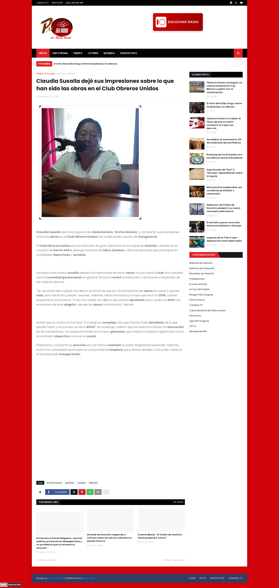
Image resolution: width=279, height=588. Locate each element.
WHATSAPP (57, 2)
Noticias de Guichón (200, 263)
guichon (70, 482)
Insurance (195, 315)
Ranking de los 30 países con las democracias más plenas (225, 156)
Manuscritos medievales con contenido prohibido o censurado (224, 190)
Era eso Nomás (198, 284)
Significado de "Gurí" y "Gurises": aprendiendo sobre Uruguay (225, 173)
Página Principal (45, 73)
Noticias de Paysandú (201, 268)
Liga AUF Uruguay (199, 321)
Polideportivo (197, 278)
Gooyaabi (88, 578)
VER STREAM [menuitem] (60, 53)
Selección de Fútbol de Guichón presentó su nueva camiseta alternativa (223, 208)
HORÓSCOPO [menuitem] (128, 53)
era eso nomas (66, 73)
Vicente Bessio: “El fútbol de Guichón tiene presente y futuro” (160, 536)
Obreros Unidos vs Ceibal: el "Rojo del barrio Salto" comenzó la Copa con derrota (224, 123)
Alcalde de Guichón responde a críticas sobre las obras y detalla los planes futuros (109, 538)
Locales (81, 482)
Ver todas (178, 501)
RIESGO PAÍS (217, 578)
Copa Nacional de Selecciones (207, 310)
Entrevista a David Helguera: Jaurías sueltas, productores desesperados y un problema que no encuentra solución (59, 543)
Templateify (56, 578)
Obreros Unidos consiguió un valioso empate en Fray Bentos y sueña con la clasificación (224, 87)
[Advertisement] (178, 39)
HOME (192, 578)
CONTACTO (42, 2)
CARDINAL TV (235, 578)
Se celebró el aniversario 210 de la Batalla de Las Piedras (224, 141)
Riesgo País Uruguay (201, 294)
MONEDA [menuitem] (109, 53)
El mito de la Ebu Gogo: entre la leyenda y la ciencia (85, 63)
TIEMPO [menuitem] (78, 53)
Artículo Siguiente (173, 560)
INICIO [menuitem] (43, 53)
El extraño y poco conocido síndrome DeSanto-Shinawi (224, 224)
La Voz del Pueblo (199, 289)
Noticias (93, 482)
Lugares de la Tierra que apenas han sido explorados (224, 239)
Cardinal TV (196, 305)
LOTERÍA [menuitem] (93, 53)
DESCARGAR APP (74, 2)
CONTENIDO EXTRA (203, 254)
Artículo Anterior (47, 560)
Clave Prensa (197, 299)
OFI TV (192, 326)
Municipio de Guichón (201, 273)
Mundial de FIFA (198, 331)
